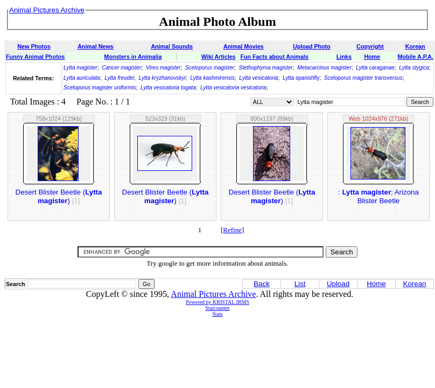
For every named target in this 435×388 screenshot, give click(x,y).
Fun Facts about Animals (274, 56)
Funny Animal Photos (35, 56)
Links (344, 56)
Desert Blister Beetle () (59, 196)
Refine (232, 230)
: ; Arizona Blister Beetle (378, 196)
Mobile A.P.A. (415, 56)
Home (372, 56)
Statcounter (217, 308)
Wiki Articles (218, 56)
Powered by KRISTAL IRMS (217, 302)
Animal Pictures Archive (213, 294)
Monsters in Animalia (133, 56)
